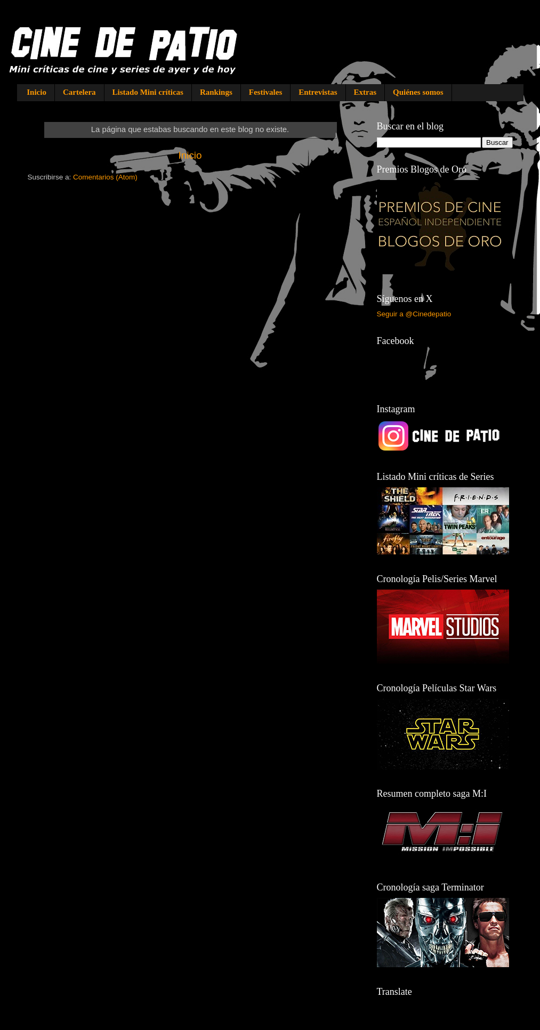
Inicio (36, 92)
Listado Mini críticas (147, 92)
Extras (365, 92)
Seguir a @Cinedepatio (414, 314)
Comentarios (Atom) (105, 177)
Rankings (216, 92)
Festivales (265, 92)
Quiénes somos (418, 92)
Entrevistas (318, 92)
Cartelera (79, 92)
